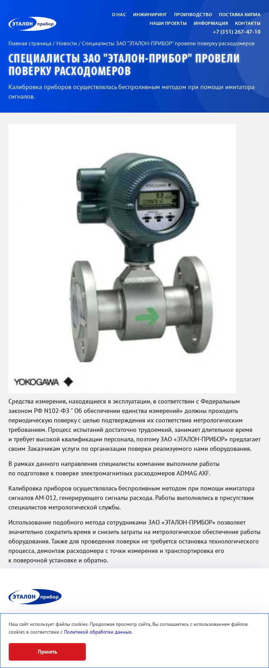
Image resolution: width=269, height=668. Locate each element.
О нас (119, 15)
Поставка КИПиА (240, 15)
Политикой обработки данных (97, 632)
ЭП (49, 24)
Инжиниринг (150, 15)
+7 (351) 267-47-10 (237, 32)
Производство (193, 15)
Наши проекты (168, 23)
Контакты (248, 23)
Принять (47, 652)
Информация (211, 23)
